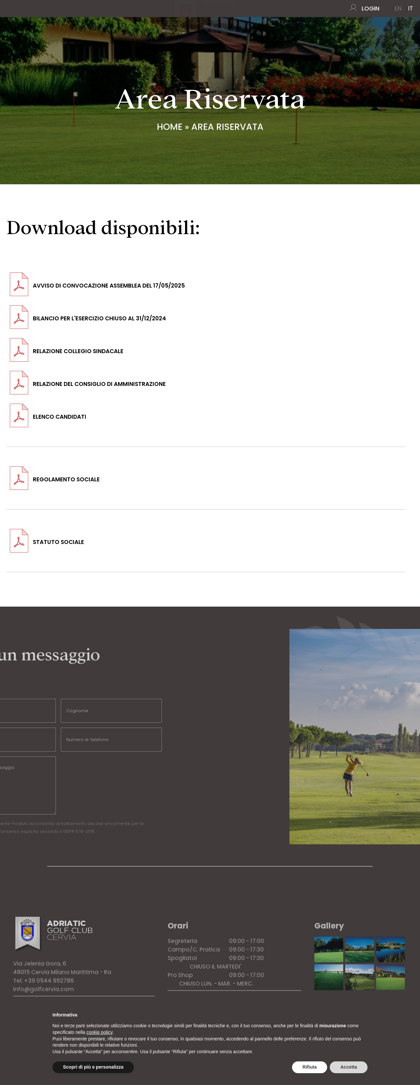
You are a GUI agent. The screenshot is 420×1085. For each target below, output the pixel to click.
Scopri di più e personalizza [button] (93, 1067)
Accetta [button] (348, 1067)
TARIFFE (275, 44)
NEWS (367, 45)
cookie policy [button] (100, 1032)
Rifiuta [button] (310, 1067)
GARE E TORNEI (131, 44)
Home (19, 45)
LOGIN (370, 8)
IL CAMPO (50, 45)
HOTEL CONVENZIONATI (324, 45)
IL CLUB (85, 44)
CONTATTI (395, 45)
